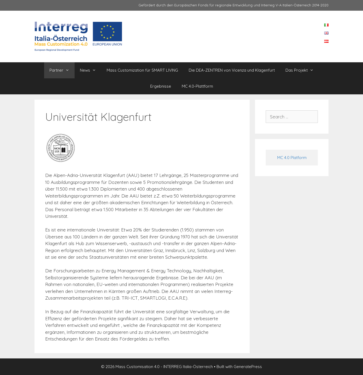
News (90, 70)
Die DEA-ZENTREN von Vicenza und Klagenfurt (232, 70)
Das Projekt (302, 70)
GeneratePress (248, 366)
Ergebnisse (160, 86)
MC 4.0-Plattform (197, 86)
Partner (62, 70)
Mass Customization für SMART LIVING (142, 70)
